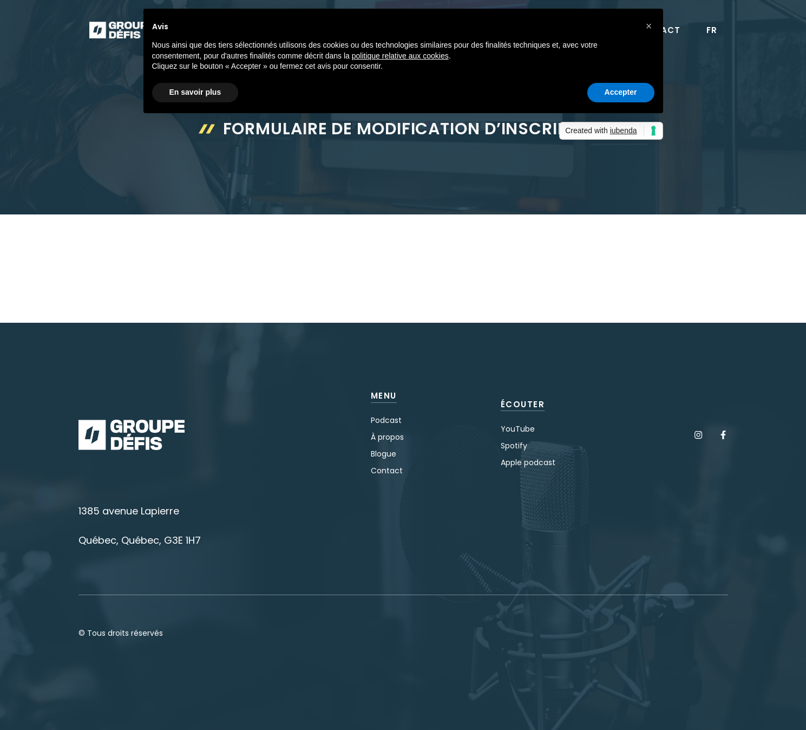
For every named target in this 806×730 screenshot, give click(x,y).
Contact (387, 470)
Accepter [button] (621, 92)
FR (711, 30)
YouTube (518, 428)
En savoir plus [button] (195, 92)
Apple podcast (528, 462)
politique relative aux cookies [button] (400, 55)
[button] (649, 26)
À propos (387, 437)
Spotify (514, 445)
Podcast (386, 420)
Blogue (383, 453)
